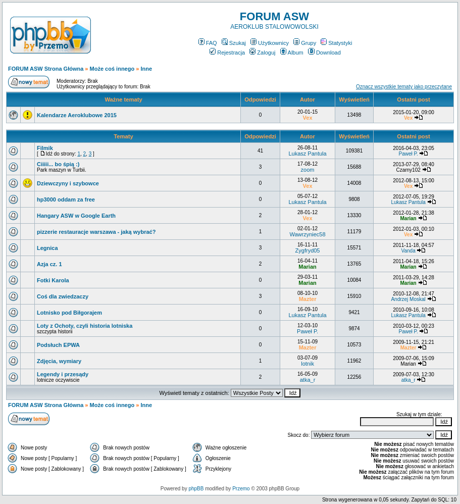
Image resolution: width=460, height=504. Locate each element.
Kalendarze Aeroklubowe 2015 (77, 115)
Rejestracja (227, 52)
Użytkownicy (269, 43)
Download (324, 52)
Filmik (45, 148)
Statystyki (336, 43)
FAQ (207, 43)
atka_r (308, 380)
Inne (146, 69)
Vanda (408, 251)
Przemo (240, 488)
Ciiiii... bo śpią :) (58, 164)
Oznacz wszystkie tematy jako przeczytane (404, 86)
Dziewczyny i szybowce (68, 183)
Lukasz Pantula (307, 153)
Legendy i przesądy (62, 374)
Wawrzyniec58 (307, 234)
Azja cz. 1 (49, 264)
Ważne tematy (123, 99)
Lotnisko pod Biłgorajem (69, 313)
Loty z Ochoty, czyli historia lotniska (84, 326)
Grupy (304, 43)
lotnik (307, 364)
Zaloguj (262, 52)
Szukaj (234, 43)
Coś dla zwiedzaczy (62, 296)
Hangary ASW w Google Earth (76, 216)
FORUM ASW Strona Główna (45, 69)
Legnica (47, 248)
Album (291, 52)
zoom (308, 170)
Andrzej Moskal (408, 299)
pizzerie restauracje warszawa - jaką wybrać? (96, 232)
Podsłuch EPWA (58, 345)
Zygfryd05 (307, 250)
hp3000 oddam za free (66, 199)
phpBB (195, 488)
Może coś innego (112, 69)
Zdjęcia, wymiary (59, 361)
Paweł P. (408, 154)
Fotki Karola (53, 280)
